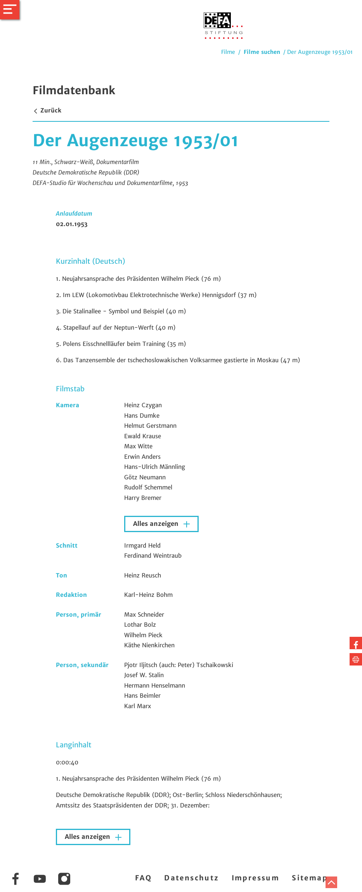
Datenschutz (191, 877)
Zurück (47, 110)
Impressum (256, 877)
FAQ (143, 877)
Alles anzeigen (156, 524)
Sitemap (310, 877)
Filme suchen (262, 51)
